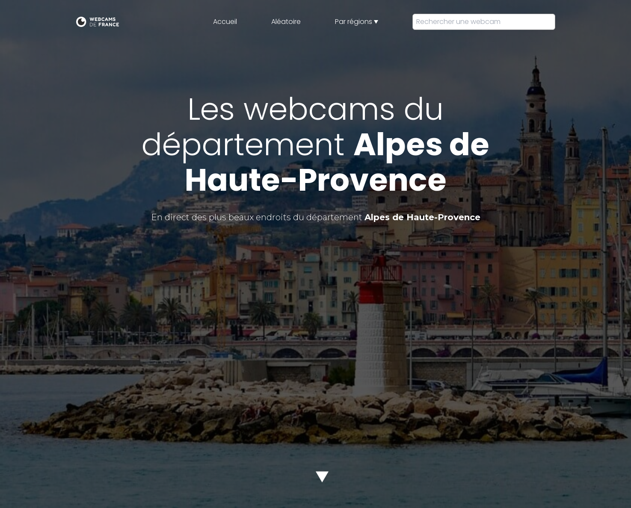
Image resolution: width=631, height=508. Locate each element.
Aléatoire (286, 22)
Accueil (225, 22)
